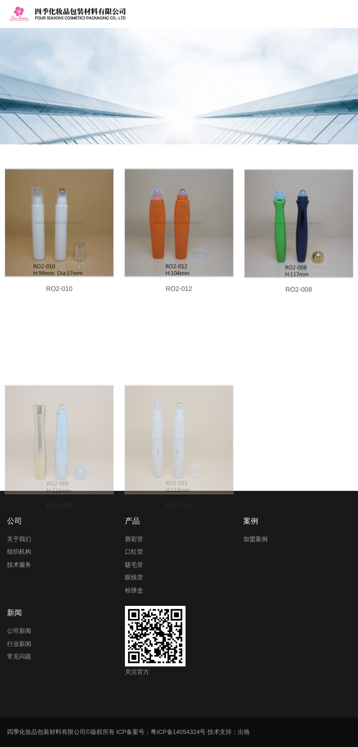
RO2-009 (59, 543)
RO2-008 (298, 299)
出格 (244, 731)
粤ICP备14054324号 (178, 731)
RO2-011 (179, 543)
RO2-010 (59, 297)
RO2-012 (179, 297)
